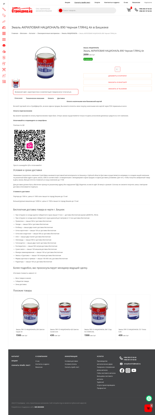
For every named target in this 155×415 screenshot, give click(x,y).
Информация (71, 356)
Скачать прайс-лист (82, 2)
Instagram (128, 370)
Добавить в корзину (117, 76)
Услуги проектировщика (106, 385)
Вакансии (136, 2)
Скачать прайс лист (21, 365)
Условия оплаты (71, 364)
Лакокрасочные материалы (48, 33)
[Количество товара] (117, 69)
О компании (41, 356)
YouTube (134, 370)
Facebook (122, 370)
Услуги (97, 2)
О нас (126, 2)
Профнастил (101, 388)
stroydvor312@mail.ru (132, 364)
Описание (18, 98)
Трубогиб (100, 382)
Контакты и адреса (111, 2)
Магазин (23, 33)
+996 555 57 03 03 (145, 9)
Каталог (32, 33)
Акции (67, 2)
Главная (15, 33)
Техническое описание (35, 98)
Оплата (51, 98)
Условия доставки (71, 361)
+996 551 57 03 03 (145, 11)
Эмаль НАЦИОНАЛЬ (69, 33)
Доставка (61, 98)
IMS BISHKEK (39, 407)
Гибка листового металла (106, 373)
